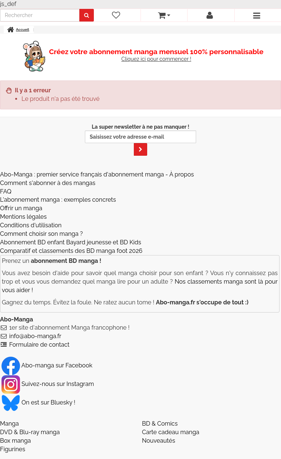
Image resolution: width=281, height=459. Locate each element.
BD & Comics (160, 423)
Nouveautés (158, 440)
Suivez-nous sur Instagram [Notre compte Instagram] (47, 383)
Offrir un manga (21, 208)
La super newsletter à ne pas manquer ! (140, 140)
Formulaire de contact (39, 344)
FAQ (5, 191)
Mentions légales (23, 216)
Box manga (15, 440)
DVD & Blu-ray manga (30, 432)
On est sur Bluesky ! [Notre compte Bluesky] (38, 402)
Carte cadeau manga (170, 432)
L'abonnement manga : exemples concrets (58, 199)
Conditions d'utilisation (31, 225)
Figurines (12, 449)
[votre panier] (163, 15)
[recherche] (40, 15)
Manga (9, 423)
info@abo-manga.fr (35, 336)
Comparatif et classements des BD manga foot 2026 (71, 250)
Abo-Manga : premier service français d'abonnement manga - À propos (97, 174)
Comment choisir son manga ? (41, 233)
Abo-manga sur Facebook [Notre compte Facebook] (46, 365)
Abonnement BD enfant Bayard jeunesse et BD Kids (70, 242)
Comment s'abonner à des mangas (47, 182)
